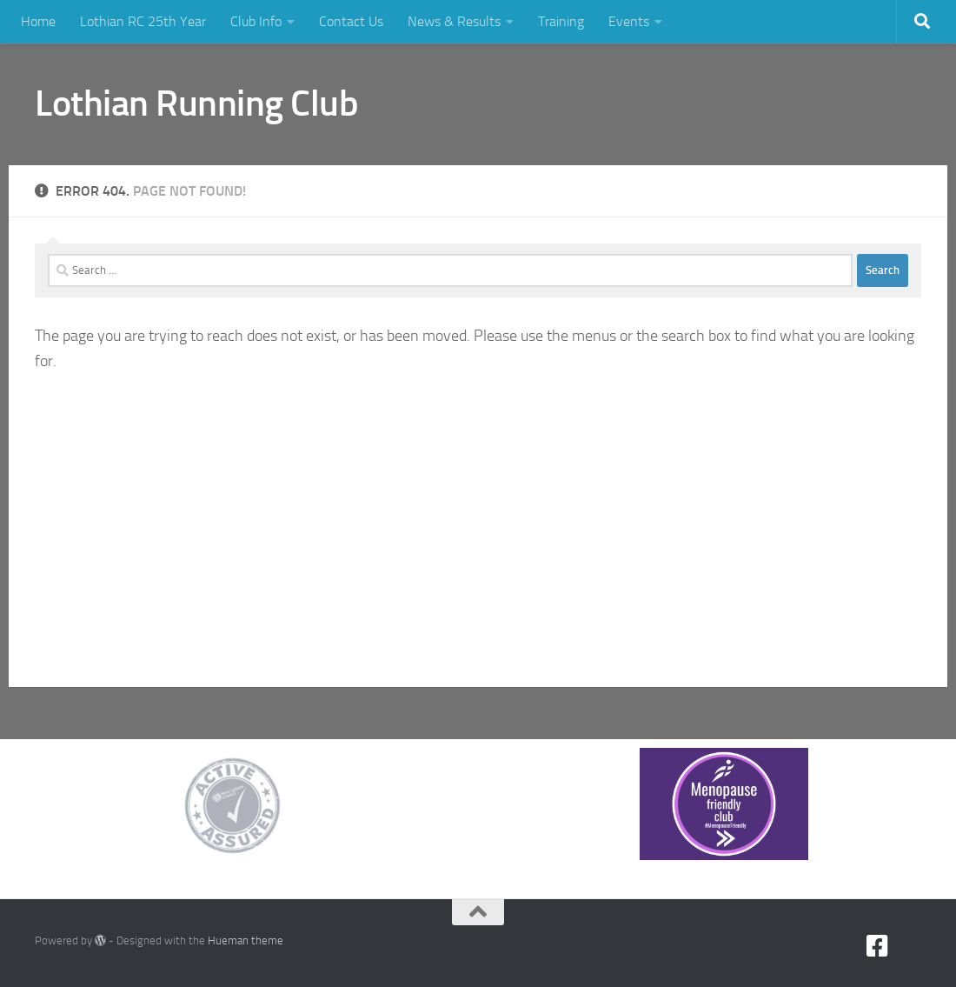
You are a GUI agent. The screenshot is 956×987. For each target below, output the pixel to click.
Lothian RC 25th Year (143, 21)
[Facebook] (878, 946)
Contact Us (351, 21)
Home (38, 21)
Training (561, 21)
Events (628, 21)
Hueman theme (245, 940)
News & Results (454, 21)
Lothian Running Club (196, 103)
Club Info (256, 21)
